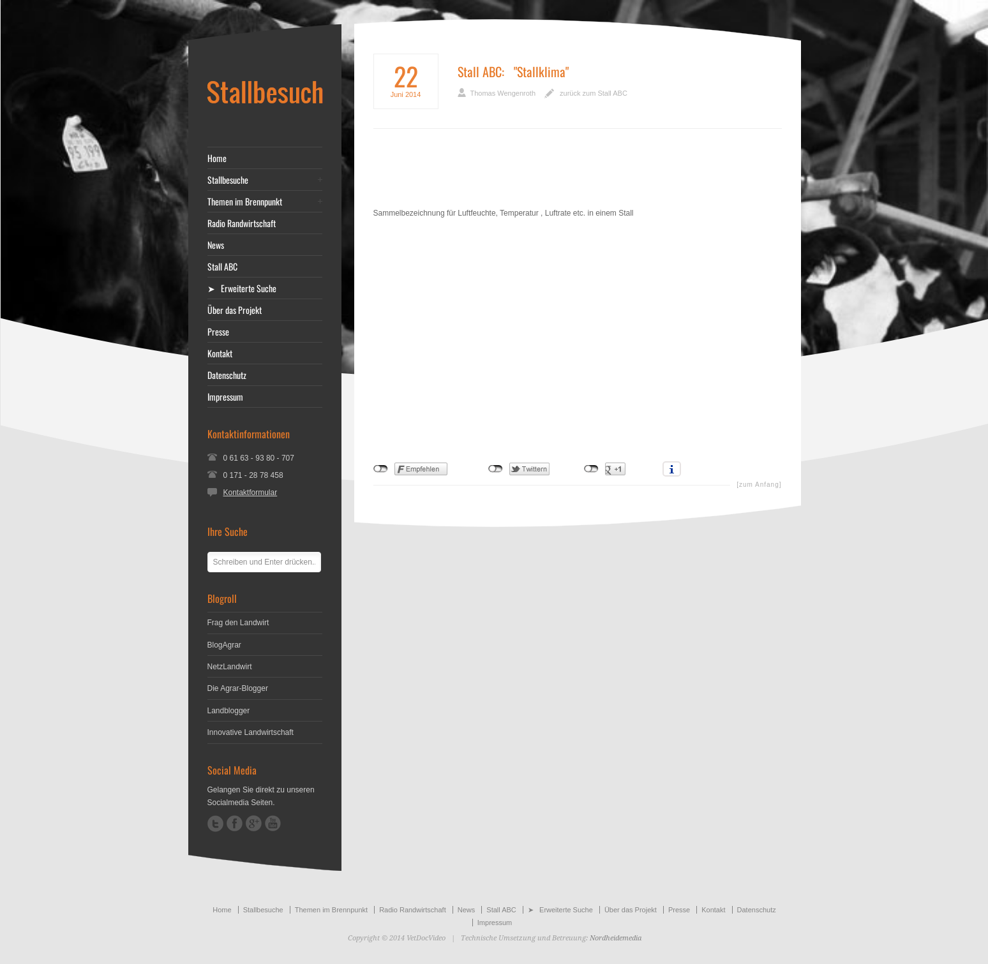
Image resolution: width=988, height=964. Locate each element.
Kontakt (219, 353)
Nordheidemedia (615, 938)
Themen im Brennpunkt (244, 201)
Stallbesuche (227, 179)
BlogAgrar (224, 645)
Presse (218, 331)
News (215, 245)
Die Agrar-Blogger (237, 688)
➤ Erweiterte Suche (241, 288)
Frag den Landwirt (238, 622)
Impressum (225, 396)
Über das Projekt (234, 310)
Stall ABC (480, 71)
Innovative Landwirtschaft (250, 732)
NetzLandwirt (229, 666)
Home (217, 158)
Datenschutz (226, 375)
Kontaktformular (250, 492)
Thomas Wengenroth (503, 93)
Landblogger (228, 710)
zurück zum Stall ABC (593, 93)
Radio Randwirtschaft (241, 223)
